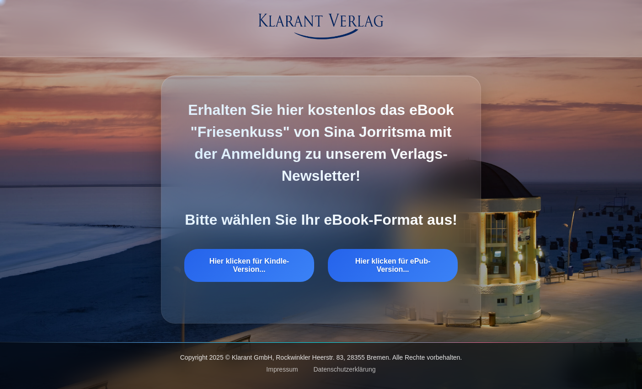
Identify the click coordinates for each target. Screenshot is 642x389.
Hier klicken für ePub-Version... (393, 265)
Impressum (282, 369)
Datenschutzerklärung (344, 369)
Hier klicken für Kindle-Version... (249, 265)
